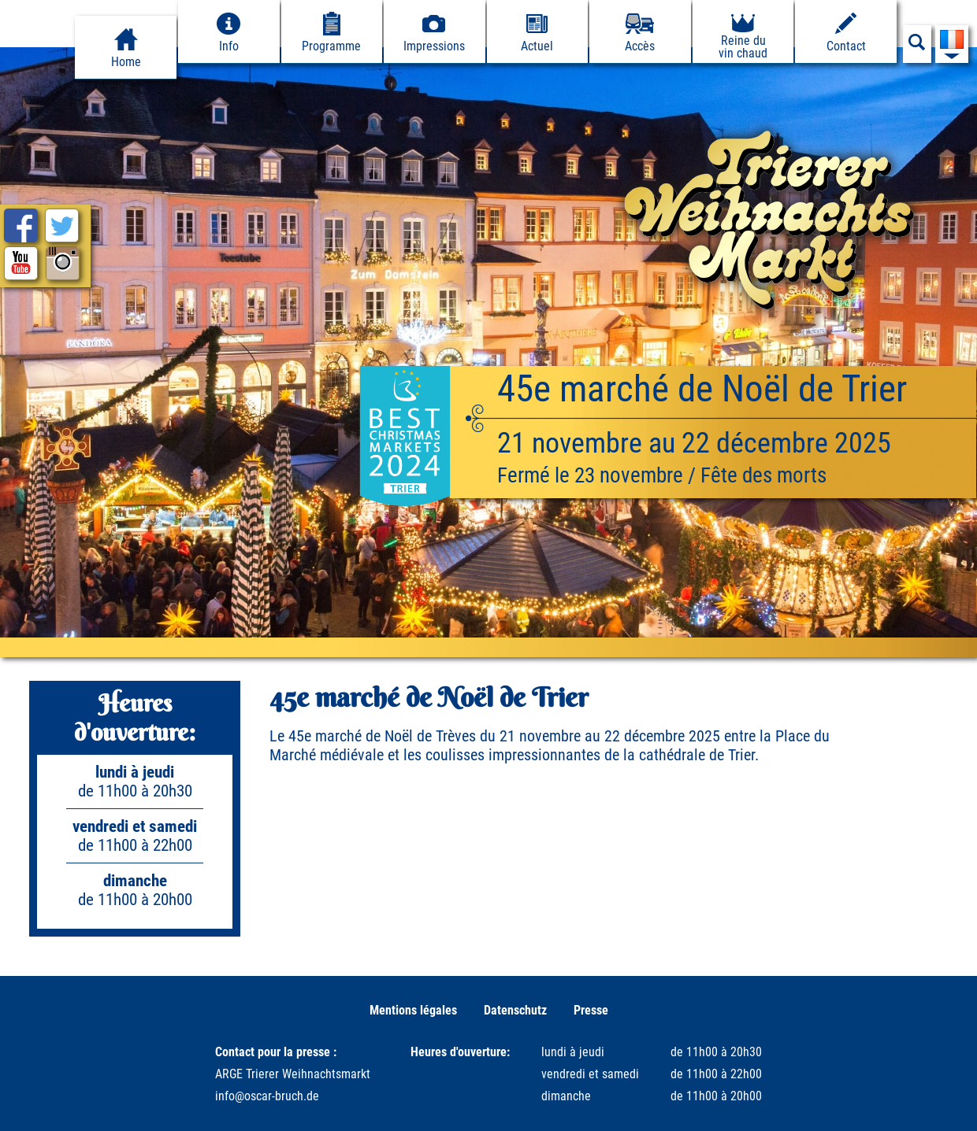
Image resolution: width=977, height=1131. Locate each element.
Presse (591, 1010)
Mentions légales (413, 1010)
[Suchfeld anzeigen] (917, 46)
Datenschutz (515, 1010)
